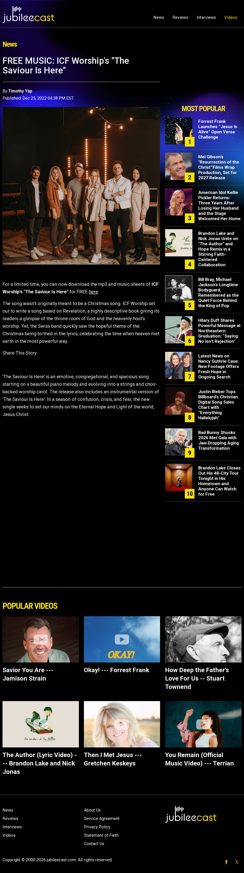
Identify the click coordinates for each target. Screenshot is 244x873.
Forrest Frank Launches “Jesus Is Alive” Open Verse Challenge (217, 129)
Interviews (206, 17)
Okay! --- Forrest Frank (116, 670)
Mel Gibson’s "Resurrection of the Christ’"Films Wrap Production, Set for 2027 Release (218, 167)
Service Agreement (102, 818)
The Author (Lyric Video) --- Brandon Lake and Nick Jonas (40, 763)
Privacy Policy (97, 826)
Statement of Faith (101, 835)
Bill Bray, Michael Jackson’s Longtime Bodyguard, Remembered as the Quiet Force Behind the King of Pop (218, 292)
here (93, 291)
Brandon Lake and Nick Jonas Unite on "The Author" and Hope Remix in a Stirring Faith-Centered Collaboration (218, 249)
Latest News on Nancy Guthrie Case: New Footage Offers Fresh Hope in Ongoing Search (218, 366)
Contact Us (94, 843)
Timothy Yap (20, 91)
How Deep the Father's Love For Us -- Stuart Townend (197, 678)
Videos (230, 17)
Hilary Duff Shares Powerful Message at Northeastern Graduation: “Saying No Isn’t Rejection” (219, 331)
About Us (92, 810)
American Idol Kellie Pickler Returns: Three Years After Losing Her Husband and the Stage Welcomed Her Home (219, 205)
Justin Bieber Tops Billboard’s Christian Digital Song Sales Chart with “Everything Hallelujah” (218, 404)
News (158, 17)
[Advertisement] (203, 79)
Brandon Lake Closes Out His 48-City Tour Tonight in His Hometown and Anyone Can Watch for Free (219, 481)
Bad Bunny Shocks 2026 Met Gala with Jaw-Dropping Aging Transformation (218, 440)
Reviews (180, 17)
